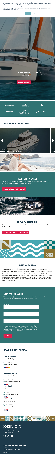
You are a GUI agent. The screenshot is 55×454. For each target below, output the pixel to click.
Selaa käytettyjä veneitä (14, 421)
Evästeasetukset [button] (21, 13)
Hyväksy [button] (28, 13)
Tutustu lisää (22, 268)
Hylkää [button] (34, 13)
